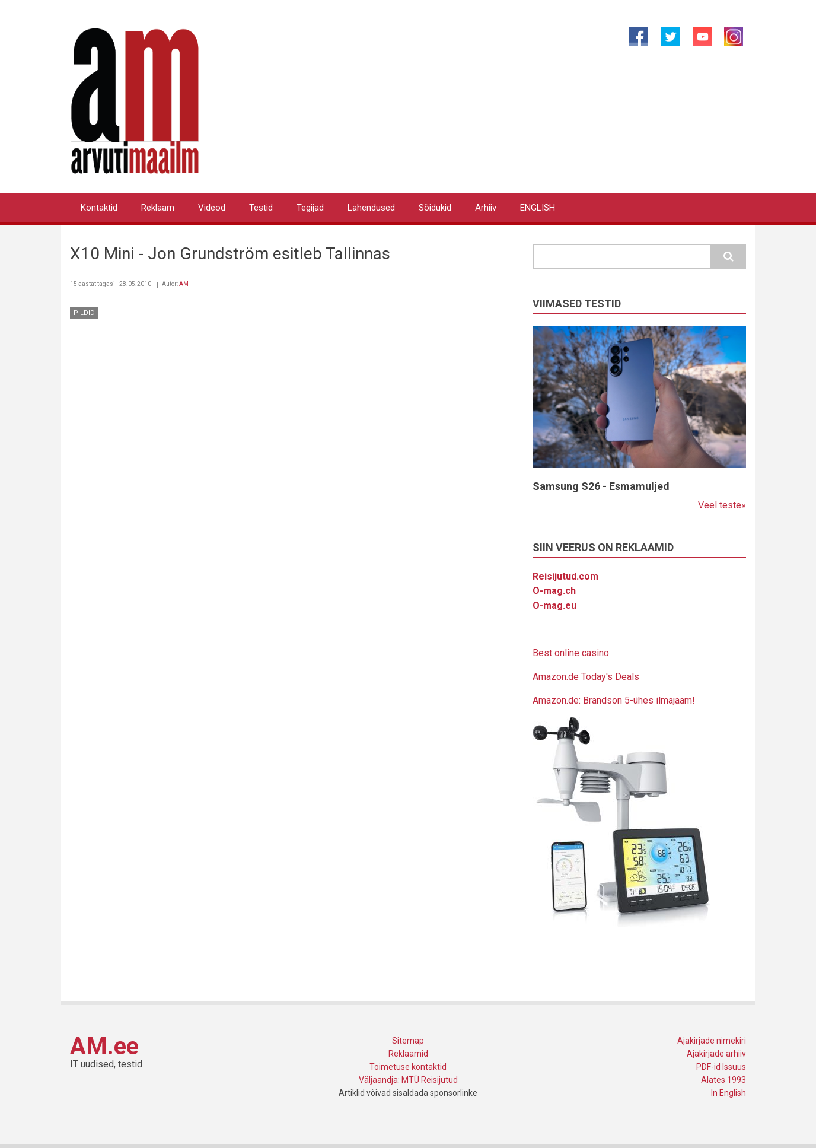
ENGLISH (537, 207)
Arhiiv (485, 207)
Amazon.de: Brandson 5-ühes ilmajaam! (614, 700)
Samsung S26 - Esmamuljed (601, 486)
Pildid (84, 313)
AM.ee (104, 1046)
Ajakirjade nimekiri (711, 1040)
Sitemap (408, 1040)
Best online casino (571, 653)
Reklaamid (408, 1053)
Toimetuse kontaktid (408, 1066)
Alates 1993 (723, 1080)
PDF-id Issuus (721, 1066)
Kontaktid (99, 207)
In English (728, 1093)
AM (184, 284)
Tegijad (310, 207)
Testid (261, 207)
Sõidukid (435, 207)
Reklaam (157, 207)
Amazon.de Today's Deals (586, 676)
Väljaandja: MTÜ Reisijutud (408, 1080)
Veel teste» (722, 505)
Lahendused (371, 207)
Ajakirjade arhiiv (716, 1053)
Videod (211, 207)
